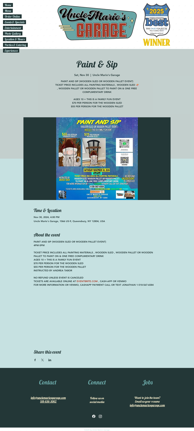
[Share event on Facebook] (35, 360)
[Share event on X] (42, 360)
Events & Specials (14, 22)
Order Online (12, 16)
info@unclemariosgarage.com (48, 398)
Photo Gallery (13, 33)
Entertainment (13, 28)
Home (8, 5)
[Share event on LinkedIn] (49, 360)
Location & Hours (14, 39)
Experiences (11, 50)
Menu (8, 11)
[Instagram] (100, 416)
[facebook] (94, 416)
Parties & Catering (15, 45)
